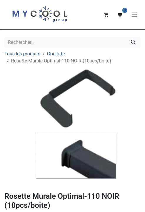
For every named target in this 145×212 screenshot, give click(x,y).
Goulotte (56, 54)
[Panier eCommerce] (106, 15)
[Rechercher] (133, 42)
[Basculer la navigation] (134, 15)
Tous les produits (22, 54)
